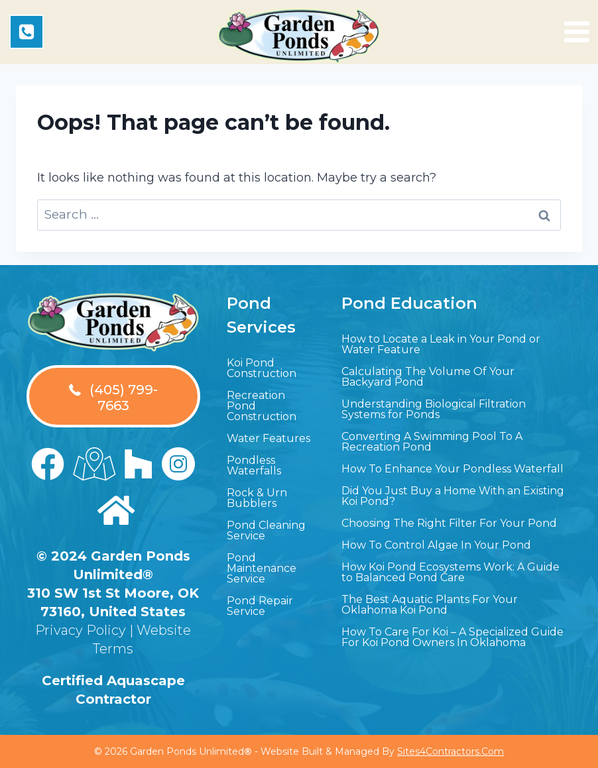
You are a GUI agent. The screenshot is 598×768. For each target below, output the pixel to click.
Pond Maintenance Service (261, 568)
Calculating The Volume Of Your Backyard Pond (427, 376)
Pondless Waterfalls (254, 465)
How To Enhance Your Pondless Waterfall (452, 469)
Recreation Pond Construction (261, 406)
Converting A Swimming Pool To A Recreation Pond (431, 441)
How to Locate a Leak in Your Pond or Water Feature (440, 344)
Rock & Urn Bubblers (257, 498)
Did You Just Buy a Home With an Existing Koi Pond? (452, 496)
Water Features (268, 438)
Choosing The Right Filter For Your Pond (449, 523)
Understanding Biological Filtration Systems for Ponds (433, 409)
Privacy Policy (80, 630)
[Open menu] (577, 32)
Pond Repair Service (260, 606)
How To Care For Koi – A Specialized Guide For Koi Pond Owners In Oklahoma (452, 637)
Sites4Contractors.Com (450, 751)
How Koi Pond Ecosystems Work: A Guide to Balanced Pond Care (450, 572)
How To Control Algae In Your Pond (436, 545)
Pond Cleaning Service (266, 530)
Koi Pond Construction (261, 368)
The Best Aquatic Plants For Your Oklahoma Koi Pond (429, 604)
